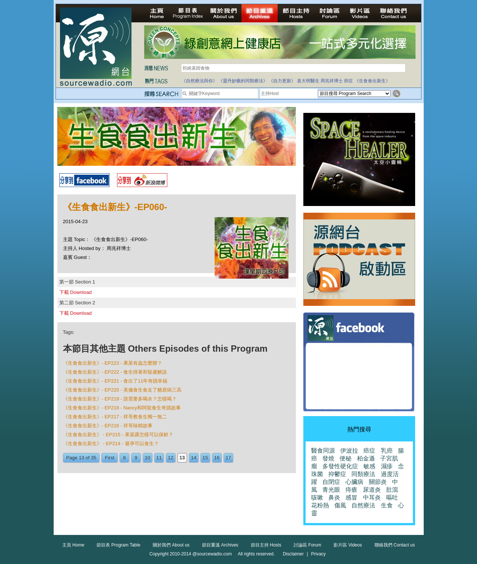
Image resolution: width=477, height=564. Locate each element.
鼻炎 (334, 497)
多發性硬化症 (340, 466)
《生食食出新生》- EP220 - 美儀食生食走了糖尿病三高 (122, 390)
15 (205, 457)
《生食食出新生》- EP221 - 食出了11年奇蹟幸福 (115, 381)
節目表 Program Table (118, 545)
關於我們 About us (171, 545)
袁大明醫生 (308, 80)
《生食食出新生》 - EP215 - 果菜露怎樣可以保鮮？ (118, 434)
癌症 (348, 80)
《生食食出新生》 (372, 80)
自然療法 (363, 505)
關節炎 (378, 482)
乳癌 (387, 450)
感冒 (351, 497)
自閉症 (331, 482)
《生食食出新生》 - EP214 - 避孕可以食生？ (111, 443)
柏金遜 (366, 458)
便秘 (345, 458)
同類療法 (363, 474)
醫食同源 (323, 450)
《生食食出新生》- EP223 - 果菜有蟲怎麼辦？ (112, 363)
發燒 (328, 458)
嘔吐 (392, 497)
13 (182, 457)
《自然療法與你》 (199, 80)
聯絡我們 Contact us (395, 545)
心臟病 (354, 482)
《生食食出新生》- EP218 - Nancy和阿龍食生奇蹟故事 (122, 408)
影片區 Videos (348, 545)
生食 (387, 505)
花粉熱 (320, 505)
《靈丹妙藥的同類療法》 (243, 80)
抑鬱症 (337, 474)
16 (216, 457)
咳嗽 (317, 497)
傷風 (340, 505)
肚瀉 (392, 490)
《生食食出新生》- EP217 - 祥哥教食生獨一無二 (115, 416)
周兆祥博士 (331, 80)
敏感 (369, 466)
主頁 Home (73, 545)
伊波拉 (349, 450)
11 (159, 457)
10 (147, 457)
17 (228, 457)
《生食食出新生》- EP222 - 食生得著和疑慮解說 (115, 372)
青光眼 (331, 490)
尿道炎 (372, 490)
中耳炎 (372, 497)
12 (170, 457)
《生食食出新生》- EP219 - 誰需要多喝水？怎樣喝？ (120, 399)
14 (193, 457)
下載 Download (75, 292)
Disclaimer (293, 554)
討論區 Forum (307, 545)
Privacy (318, 554)
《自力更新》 (282, 80)
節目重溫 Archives (220, 545)
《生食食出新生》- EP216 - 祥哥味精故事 (108, 425)
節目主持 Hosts (266, 545)
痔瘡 (351, 490)
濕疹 (387, 466)
